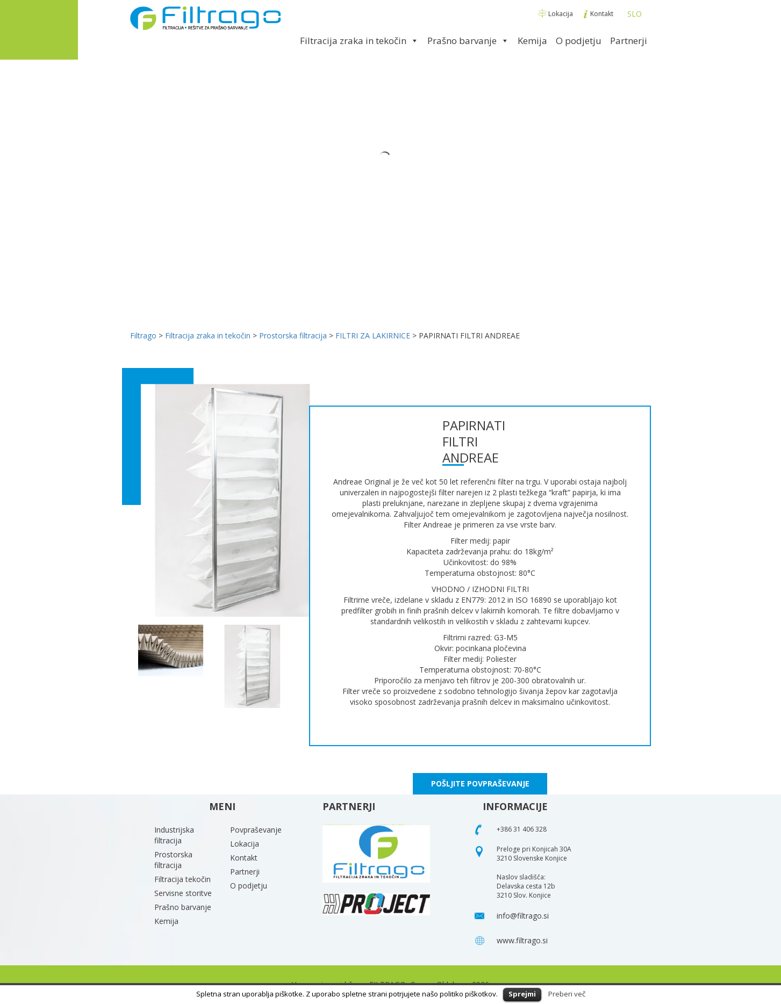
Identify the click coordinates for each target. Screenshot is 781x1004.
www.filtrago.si (522, 940)
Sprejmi (522, 994)
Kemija (532, 40)
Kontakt (599, 13)
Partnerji (628, 40)
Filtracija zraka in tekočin (359, 40)
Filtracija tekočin (182, 879)
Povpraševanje (256, 830)
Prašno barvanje (468, 40)
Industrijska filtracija (174, 835)
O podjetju (578, 40)
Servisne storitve (183, 893)
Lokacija (556, 13)
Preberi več (566, 994)
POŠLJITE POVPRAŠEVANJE (480, 783)
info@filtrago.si (523, 916)
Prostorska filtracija (173, 859)
